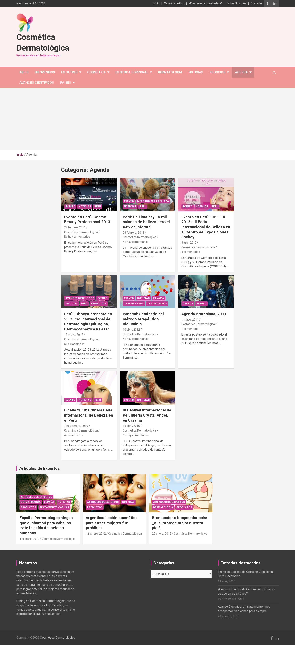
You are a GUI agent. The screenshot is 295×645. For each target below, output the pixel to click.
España (49, 502)
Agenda (241, 72)
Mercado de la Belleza (153, 201)
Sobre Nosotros (236, 3)
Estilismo (69, 72)
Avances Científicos (36, 82)
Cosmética (96, 72)
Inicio (156, 3)
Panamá (158, 298)
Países (65, 82)
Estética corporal (131, 72)
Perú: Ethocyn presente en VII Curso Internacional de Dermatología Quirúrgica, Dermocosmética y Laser (88, 321)
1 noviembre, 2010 (76, 425)
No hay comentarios (77, 236)
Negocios (217, 72)
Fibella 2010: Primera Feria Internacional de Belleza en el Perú (88, 415)
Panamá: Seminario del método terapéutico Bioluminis (143, 319)
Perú (97, 206)
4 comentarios (73, 435)
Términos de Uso (174, 3)
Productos (98, 303)
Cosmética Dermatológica (81, 232)
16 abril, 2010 (131, 425)
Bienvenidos (45, 72)
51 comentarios (74, 344)
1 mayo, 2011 (190, 319)
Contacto (256, 3)
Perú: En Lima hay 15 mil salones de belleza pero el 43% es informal (146, 222)
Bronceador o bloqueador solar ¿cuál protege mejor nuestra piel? (179, 522)
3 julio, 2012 (188, 242)
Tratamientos (134, 303)
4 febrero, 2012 (29, 538)
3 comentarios (190, 251)
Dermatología (170, 72)
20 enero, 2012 (161, 533)
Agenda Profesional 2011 (203, 314)
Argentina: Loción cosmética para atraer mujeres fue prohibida (111, 522)
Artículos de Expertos (36, 496)
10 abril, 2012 (131, 329)
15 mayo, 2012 (73, 334)
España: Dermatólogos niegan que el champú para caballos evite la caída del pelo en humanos (46, 525)
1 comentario (190, 328)
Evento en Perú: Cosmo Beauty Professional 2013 (87, 219)
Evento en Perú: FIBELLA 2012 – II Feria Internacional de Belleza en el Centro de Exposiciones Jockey (205, 227)
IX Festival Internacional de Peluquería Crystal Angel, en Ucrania (147, 415)
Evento (70, 206)
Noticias (195, 72)
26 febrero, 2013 (133, 232)
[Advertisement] (147, 118)
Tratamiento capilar (54, 507)
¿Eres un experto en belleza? (205, 3)
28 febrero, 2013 (75, 227)
